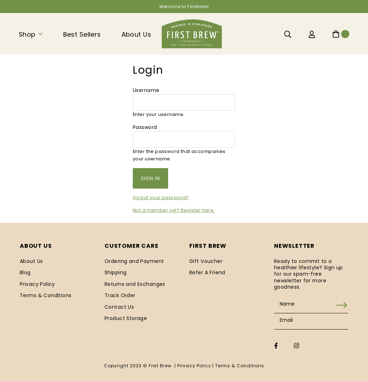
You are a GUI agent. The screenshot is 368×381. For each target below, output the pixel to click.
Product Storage (126, 318)
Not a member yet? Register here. (174, 210)
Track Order (120, 295)
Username (146, 90)
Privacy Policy (37, 284)
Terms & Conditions (46, 295)
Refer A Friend (207, 272)
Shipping (115, 272)
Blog (25, 272)
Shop (27, 34)
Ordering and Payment (134, 261)
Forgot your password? (161, 198)
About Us (136, 34)
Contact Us (119, 307)
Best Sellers (82, 34)
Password (145, 127)
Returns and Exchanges (135, 284)
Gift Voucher (205, 261)
